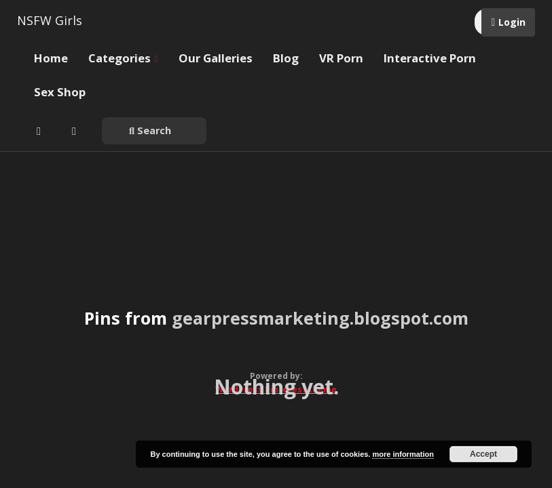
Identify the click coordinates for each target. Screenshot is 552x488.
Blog (286, 58)
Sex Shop (60, 92)
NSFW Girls (49, 20)
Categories (123, 58)
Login (512, 22)
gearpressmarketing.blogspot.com (320, 317)
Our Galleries (216, 58)
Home (51, 58)
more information (402, 454)
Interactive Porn (430, 58)
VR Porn (341, 58)
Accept (483, 454)
